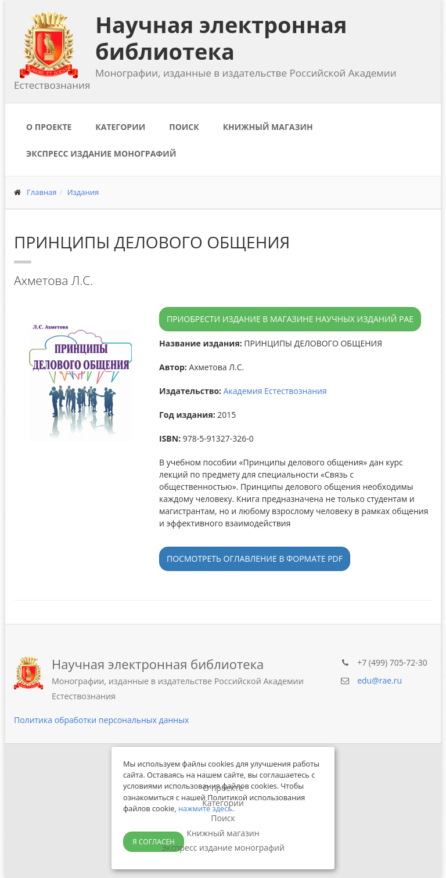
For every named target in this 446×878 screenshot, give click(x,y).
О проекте (48, 126)
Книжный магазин (268, 126)
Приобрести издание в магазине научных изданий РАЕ (290, 318)
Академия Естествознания (275, 390)
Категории (120, 126)
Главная (42, 192)
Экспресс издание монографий (101, 153)
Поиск (184, 126)
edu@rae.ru (379, 680)
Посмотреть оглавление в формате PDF (255, 558)
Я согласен (153, 842)
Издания (83, 192)
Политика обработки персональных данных (101, 719)
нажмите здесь (205, 808)
